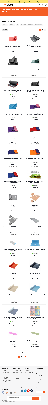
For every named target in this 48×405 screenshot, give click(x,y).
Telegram (25, 390)
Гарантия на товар (17, 374)
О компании (5, 368)
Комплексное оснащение (30, 376)
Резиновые (12, 24)
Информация (16, 368)
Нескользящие (38, 24)
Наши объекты (28, 374)
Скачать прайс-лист (29, 372)
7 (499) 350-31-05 (42, 371)
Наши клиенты (5, 374)
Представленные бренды (7, 381)
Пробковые (23, 24)
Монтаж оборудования (18, 379)
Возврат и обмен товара (18, 376)
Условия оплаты (17, 370)
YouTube (28, 390)
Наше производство (6, 372)
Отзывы (3, 375)
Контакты (27, 370)
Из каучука (30, 24)
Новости (4, 370)
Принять (36, 398)
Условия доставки (17, 372)
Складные (5, 24)
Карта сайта (27, 378)
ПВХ (18, 24)
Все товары (27, 356)
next (31, 357)
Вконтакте (22, 390)
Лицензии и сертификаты (7, 378)
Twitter (31, 390)
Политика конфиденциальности (25, 400)
